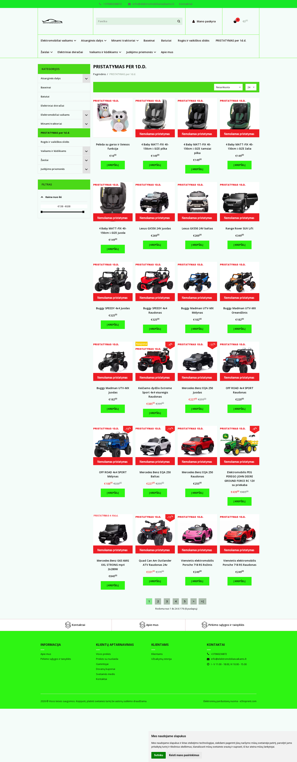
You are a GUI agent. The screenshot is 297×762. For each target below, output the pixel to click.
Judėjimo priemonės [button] (139, 52)
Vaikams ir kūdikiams (53, 151)
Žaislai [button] (45, 52)
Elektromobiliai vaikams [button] (57, 40)
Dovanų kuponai (105, 669)
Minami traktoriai (51, 123)
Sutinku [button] (158, 755)
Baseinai (149, 40)
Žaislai (44, 160)
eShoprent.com (248, 701)
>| (202, 601)
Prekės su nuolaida (107, 659)
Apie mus (167, 52)
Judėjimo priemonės (53, 169)
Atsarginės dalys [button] (92, 40)
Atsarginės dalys (51, 78)
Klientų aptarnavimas (115, 645)
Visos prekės (103, 654)
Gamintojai (102, 664)
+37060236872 (110, 4)
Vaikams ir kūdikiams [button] (103, 52)
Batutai (166, 40)
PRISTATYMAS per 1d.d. (231, 40)
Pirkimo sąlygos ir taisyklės (222, 625)
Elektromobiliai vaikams (55, 114)
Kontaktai (185, 4)
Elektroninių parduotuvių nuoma (220, 701)
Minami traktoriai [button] (123, 40)
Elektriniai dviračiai (70, 52)
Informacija (51, 645)
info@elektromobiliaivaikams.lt (151, 4)
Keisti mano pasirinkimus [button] (184, 755)
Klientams (160, 645)
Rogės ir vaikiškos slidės (193, 40)
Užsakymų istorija (161, 659)
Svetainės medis (105, 674)
